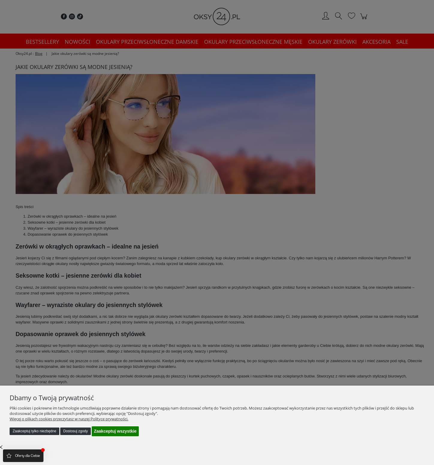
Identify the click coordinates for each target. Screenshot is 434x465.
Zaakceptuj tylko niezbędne (34, 431)
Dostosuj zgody (75, 431)
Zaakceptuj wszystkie (115, 431)
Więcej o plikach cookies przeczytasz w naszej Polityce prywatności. (69, 419)
